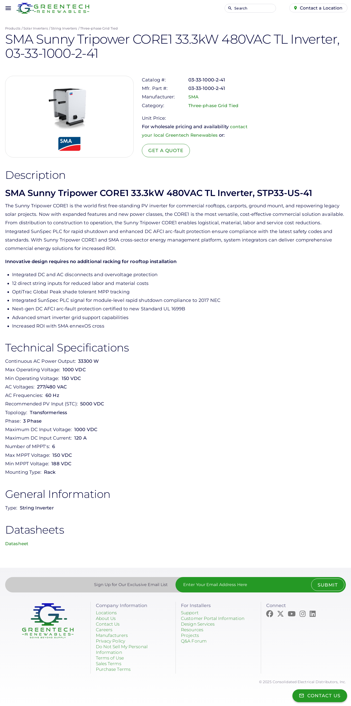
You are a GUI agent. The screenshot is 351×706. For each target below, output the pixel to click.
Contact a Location (321, 8)
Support (190, 613)
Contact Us (109, 624)
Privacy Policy (112, 641)
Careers (105, 630)
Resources (193, 630)
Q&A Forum (194, 641)
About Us (106, 618)
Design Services (199, 624)
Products (12, 28)
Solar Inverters (35, 28)
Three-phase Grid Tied (99, 28)
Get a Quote (166, 150)
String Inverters (64, 28)
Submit (327, 585)
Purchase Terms (114, 669)
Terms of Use (111, 658)
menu (8, 8)
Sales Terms (110, 663)
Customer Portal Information (214, 618)
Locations (107, 613)
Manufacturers (113, 635)
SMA (193, 97)
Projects (190, 635)
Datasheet (17, 543)
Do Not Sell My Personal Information (124, 649)
